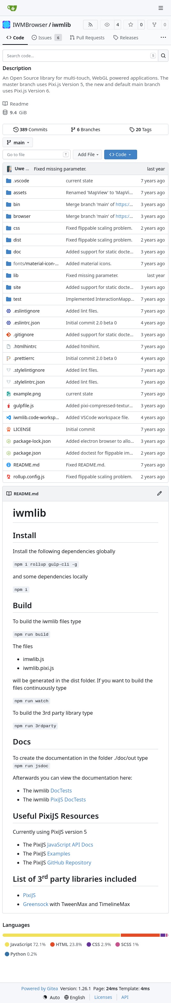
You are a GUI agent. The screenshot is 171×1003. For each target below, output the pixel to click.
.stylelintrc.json (29, 382)
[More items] (163, 38)
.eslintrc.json (26, 323)
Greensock (35, 904)
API (124, 997)
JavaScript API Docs (70, 844)
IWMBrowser (30, 24)
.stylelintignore (29, 370)
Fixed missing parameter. (60, 169)
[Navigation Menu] (161, 8)
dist (17, 240)
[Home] (12, 8)
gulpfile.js (23, 405)
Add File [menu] (89, 154)
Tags (140, 129)
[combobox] (37, 154)
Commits (30, 129)
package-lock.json (32, 441)
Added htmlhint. (83, 346)
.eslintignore (26, 311)
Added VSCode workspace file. (97, 417)
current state (79, 181)
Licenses (103, 997)
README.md (26, 465)
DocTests (61, 790)
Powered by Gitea (39, 988)
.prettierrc (23, 358)
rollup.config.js (28, 477)
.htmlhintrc (24, 346)
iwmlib (61, 24)
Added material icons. (89, 263)
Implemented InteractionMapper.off (103, 299)
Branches (85, 129)
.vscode (21, 181)
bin (16, 204)
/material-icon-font (36, 263)
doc (17, 252)
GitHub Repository (69, 862)
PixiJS (29, 895)
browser (22, 216)
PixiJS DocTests (68, 799)
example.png (27, 394)
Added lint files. (82, 311)
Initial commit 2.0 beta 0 (91, 323)
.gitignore (23, 334)
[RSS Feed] (90, 24)
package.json (27, 453)
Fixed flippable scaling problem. (99, 228)
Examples (58, 853)
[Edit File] (159, 493)
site (17, 287)
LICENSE (22, 429)
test (17, 299)
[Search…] (163, 56)
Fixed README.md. (85, 465)
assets (20, 192)
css (16, 228)
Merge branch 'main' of (91, 204)
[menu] (51, 997)
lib (16, 275)
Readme (15, 103)
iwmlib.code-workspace (36, 417)
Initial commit (80, 429)
